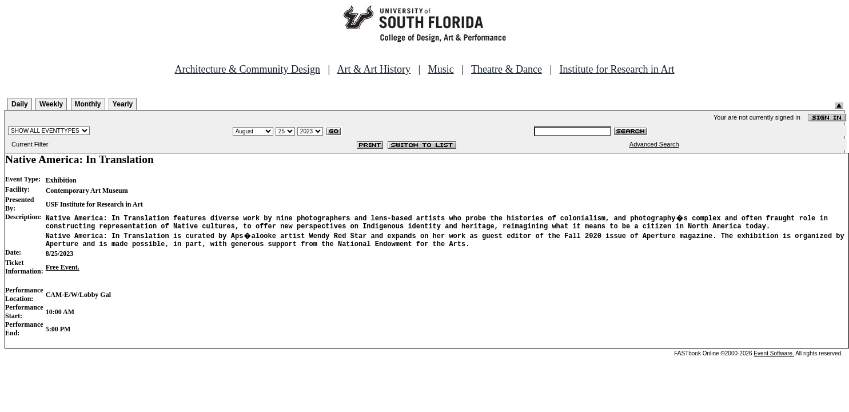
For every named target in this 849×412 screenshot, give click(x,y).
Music (441, 69)
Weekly (51, 104)
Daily (19, 104)
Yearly (123, 104)
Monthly (88, 104)
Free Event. (62, 271)
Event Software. (774, 357)
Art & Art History (374, 69)
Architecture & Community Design (247, 69)
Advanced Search (654, 144)
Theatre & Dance (506, 69)
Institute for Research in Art (617, 69)
